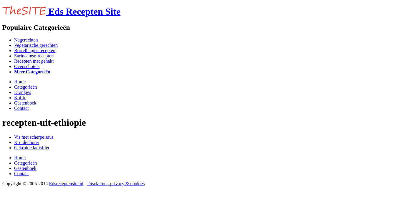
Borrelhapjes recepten (34, 50)
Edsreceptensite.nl (66, 183)
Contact (21, 108)
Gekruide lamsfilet (31, 147)
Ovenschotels (26, 66)
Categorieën (25, 87)
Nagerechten (26, 39)
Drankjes (22, 92)
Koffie (20, 97)
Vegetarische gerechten (36, 45)
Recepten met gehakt (34, 61)
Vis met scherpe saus (34, 137)
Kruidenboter (26, 142)
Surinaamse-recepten (34, 55)
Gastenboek (25, 102)
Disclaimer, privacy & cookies (116, 183)
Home (20, 81)
